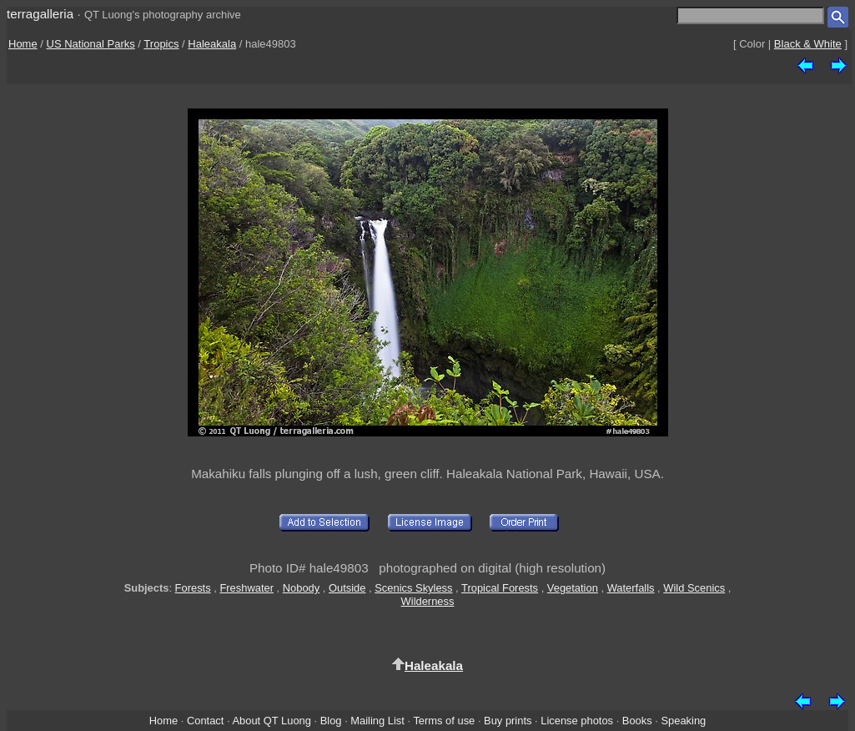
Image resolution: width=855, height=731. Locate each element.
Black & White (808, 44)
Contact (205, 720)
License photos (577, 720)
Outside (347, 588)
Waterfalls (631, 588)
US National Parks (91, 44)
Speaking (683, 720)
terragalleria (40, 14)
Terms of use (444, 720)
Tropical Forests (499, 588)
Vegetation (572, 588)
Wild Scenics (694, 588)
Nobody (301, 588)
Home (23, 44)
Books (637, 720)
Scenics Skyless (413, 588)
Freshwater (246, 588)
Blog (331, 720)
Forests (193, 588)
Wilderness (428, 601)
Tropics (161, 44)
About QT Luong (271, 720)
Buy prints (507, 720)
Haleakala (212, 44)
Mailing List (377, 720)
